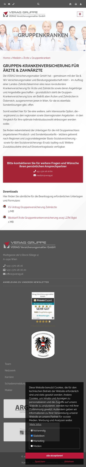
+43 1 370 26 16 (14, 265)
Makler (8, 390)
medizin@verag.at (44, 175)
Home (6, 57)
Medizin (16, 57)
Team (8, 364)
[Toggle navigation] (80, 14)
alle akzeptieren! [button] (54, 455)
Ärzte (26, 57)
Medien (36, 446)
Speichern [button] (40, 461)
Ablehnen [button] (69, 461)
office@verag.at (14, 274)
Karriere (9, 377)
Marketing (37, 441)
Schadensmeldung (15, 383)
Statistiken (38, 435)
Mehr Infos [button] (35, 424)
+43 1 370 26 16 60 (44, 171)
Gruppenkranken (41, 57)
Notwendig (38, 430)
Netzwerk (10, 370)
